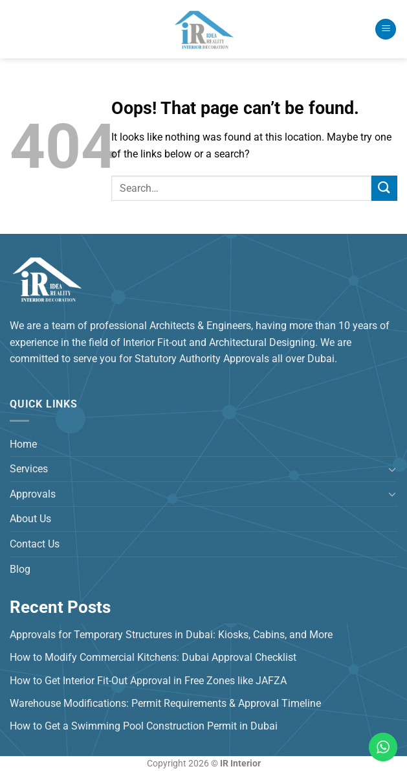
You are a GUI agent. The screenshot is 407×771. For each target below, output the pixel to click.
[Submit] (384, 188)
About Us (30, 518)
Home (23, 444)
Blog (20, 569)
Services (29, 469)
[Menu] (385, 29)
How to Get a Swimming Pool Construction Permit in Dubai (144, 726)
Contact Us (35, 544)
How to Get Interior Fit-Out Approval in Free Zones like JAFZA (148, 680)
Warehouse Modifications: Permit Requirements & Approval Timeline (165, 703)
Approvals (33, 494)
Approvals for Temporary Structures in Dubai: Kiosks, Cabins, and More (171, 634)
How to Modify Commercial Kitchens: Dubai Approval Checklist (153, 657)
